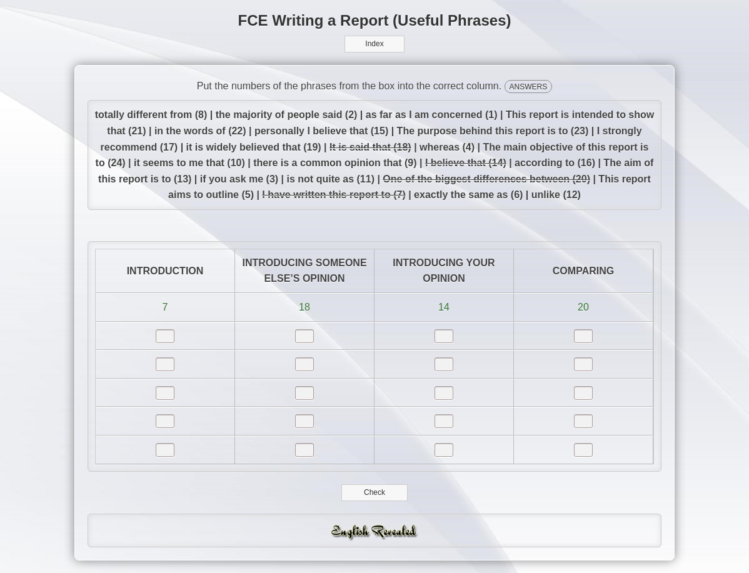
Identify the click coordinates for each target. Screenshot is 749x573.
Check (375, 492)
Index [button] (374, 43)
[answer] (165, 336)
